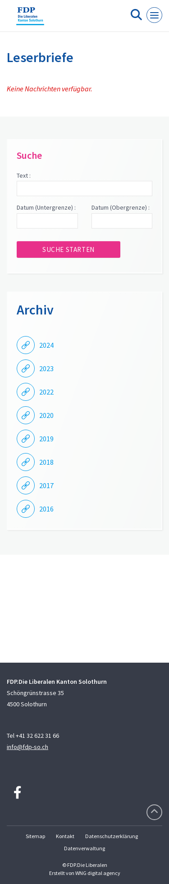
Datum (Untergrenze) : (46, 207)
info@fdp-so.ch (27, 747)
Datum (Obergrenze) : (120, 207)
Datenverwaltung (84, 848)
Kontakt (65, 836)
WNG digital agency (97, 873)
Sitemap (35, 836)
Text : (24, 175)
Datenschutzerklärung (111, 836)
